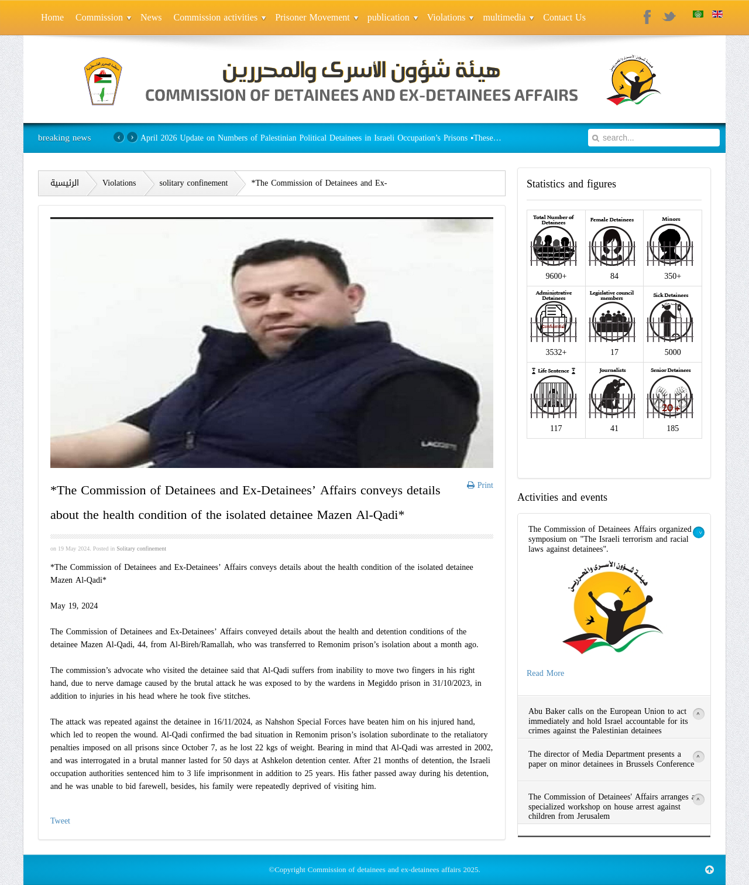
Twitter (669, 17)
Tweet (60, 821)
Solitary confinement (141, 548)
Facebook (648, 17)
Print (480, 485)
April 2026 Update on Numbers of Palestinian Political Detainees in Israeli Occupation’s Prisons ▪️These (319, 138)
